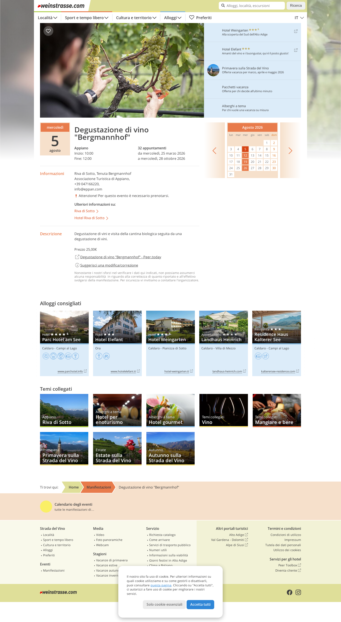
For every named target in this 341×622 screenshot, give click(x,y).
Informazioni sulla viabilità (168, 555)
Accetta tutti (200, 604)
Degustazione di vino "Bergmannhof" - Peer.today (117, 257)
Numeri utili (158, 550)
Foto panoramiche (109, 540)
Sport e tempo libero (84, 17)
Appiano (81, 148)
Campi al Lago (66, 348)
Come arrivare (159, 540)
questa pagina (160, 585)
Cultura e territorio (134, 17)
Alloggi (170, 17)
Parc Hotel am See (64, 343)
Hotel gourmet (170, 410)
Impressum (292, 540)
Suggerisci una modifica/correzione (106, 265)
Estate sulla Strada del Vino (117, 448)
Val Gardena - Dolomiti (229, 540)
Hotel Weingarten (170, 343)
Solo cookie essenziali (164, 604)
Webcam (102, 545)
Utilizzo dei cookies (287, 550)
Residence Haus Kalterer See (276, 343)
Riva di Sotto (84, 173)
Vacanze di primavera (112, 560)
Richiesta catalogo (162, 535)
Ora (98, 348)
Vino (223, 410)
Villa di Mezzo (226, 348)
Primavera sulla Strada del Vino (64, 448)
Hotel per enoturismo (117, 410)
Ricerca (296, 5)
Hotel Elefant (117, 343)
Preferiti (200, 17)
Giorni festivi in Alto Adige (168, 560)
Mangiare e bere (277, 410)
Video (100, 535)
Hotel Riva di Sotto (91, 218)
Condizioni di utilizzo (286, 535)
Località (45, 17)
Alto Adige (238, 535)
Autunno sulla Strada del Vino (170, 448)
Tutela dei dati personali (283, 545)
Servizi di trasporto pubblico (170, 545)
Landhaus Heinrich (223, 343)
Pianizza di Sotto (174, 348)
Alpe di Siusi (237, 545)
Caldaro (47, 348)
